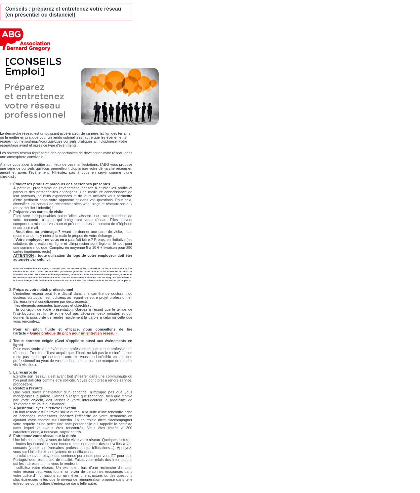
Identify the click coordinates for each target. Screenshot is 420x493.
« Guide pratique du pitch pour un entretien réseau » (72, 333)
